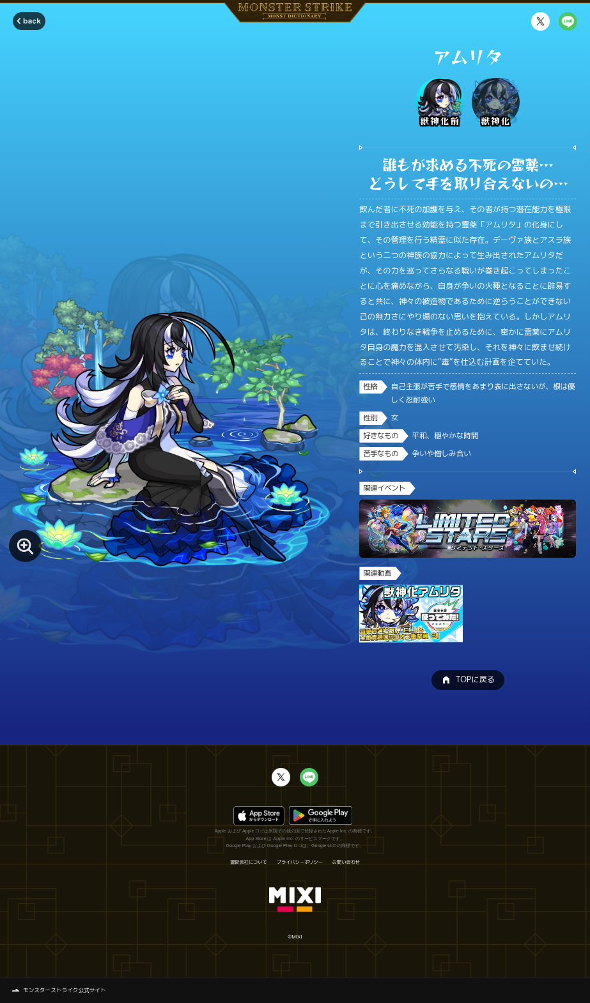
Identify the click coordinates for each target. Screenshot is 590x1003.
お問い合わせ (346, 862)
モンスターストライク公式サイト (64, 990)
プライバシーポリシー (300, 862)
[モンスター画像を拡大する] (25, 546)
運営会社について (248, 862)
